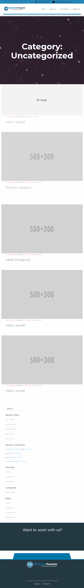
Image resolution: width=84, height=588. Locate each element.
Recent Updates (10, 424)
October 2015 (9, 481)
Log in (7, 503)
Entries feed (9, 507)
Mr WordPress (10, 461)
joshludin (35, 118)
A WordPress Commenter (13, 449)
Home (43, 9)
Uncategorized (10, 492)
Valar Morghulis (10, 429)
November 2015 (10, 476)
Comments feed (10, 512)
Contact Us (76, 9)
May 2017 (8, 471)
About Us (53, 9)
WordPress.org (10, 517)
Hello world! (9, 419)
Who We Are (64, 9)
